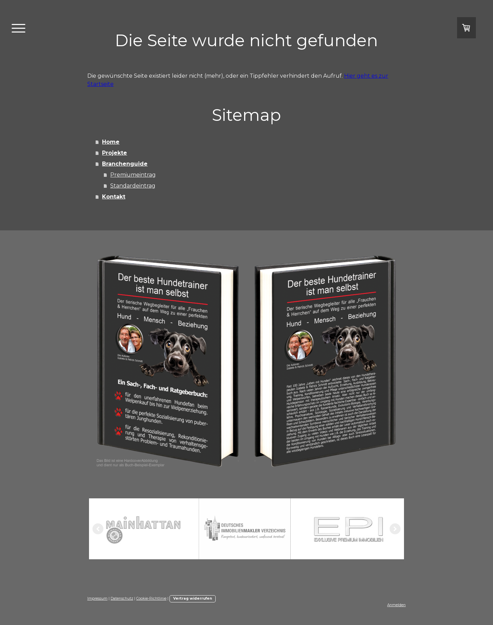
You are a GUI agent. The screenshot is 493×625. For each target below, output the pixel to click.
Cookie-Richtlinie (151, 598)
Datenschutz (122, 598)
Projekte (114, 153)
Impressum (97, 598)
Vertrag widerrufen (192, 598)
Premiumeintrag (133, 174)
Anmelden (396, 605)
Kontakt (113, 196)
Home (110, 142)
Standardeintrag (132, 185)
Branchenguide (125, 164)
